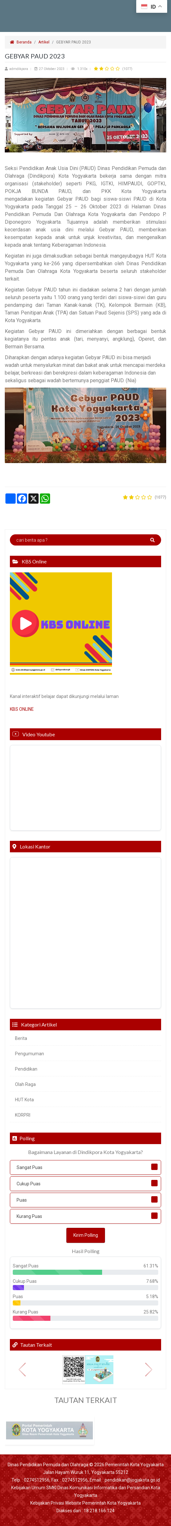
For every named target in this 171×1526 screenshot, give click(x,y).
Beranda (21, 42)
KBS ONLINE (22, 709)
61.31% (151, 1265)
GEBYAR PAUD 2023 (74, 42)
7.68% (152, 1281)
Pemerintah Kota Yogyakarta (134, 1464)
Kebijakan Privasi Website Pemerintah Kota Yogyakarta (85, 1503)
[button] (22, 1370)
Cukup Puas (29, 1183)
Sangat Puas (29, 1167)
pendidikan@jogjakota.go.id (132, 1480)
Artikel (43, 42)
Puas (22, 1200)
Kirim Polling (85, 1235)
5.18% (152, 1296)
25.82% (151, 1311)
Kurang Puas (29, 1216)
